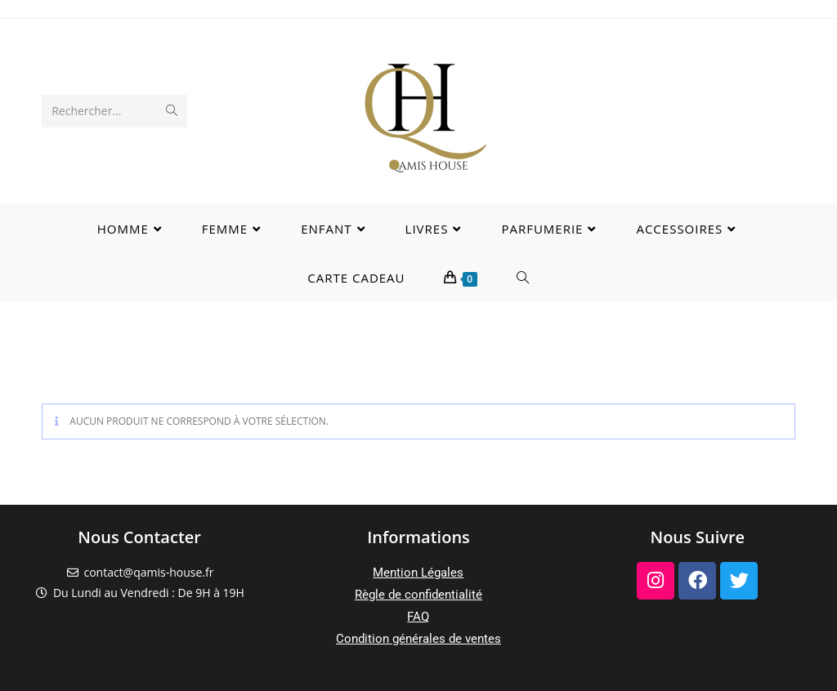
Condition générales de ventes (418, 638)
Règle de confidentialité (418, 594)
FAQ (418, 616)
